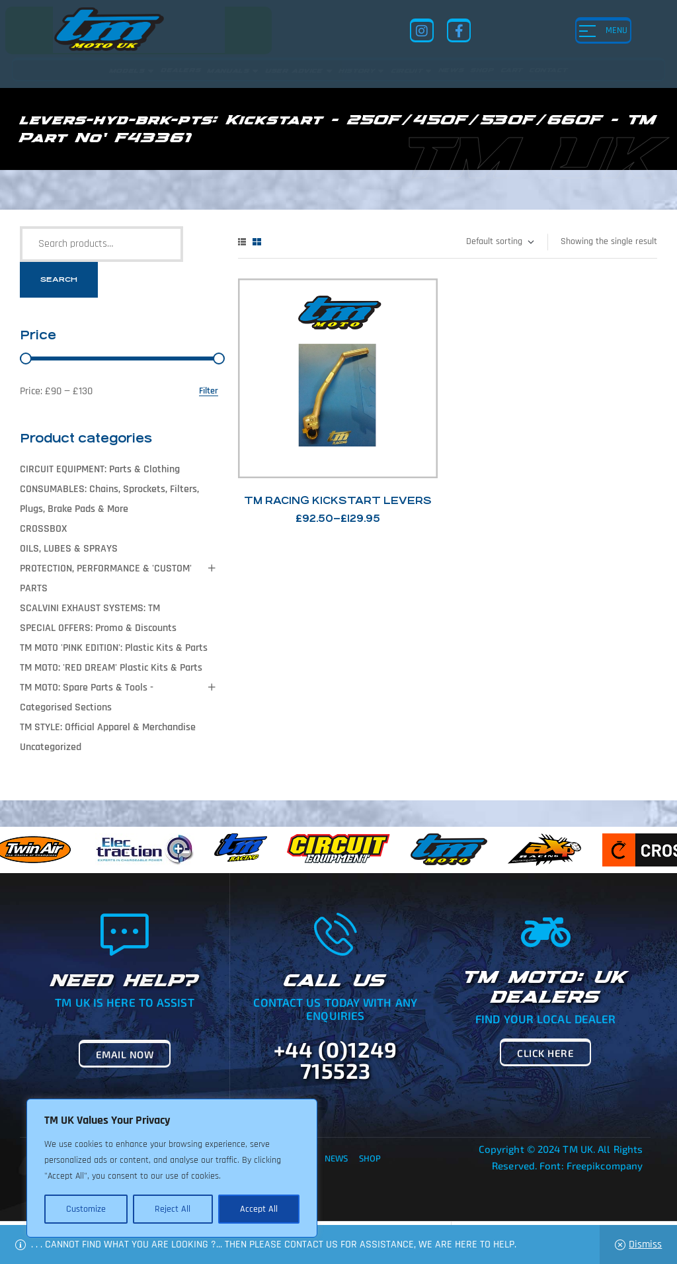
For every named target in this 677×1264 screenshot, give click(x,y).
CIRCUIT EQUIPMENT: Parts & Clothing (100, 469)
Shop (370, 1158)
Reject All (172, 1209)
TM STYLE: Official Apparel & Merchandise (108, 727)
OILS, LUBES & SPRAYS (69, 549)
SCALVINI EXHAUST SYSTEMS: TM (90, 608)
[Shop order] (499, 242)
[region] (171, 1168)
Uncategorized (50, 747)
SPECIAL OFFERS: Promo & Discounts (98, 628)
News (336, 1158)
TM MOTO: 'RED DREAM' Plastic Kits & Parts (111, 668)
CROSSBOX (43, 529)
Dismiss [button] (645, 1244)
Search (58, 279)
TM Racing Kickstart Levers (338, 500)
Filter (208, 391)
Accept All (259, 1209)
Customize (86, 1209)
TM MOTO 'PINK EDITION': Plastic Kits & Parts (114, 648)
